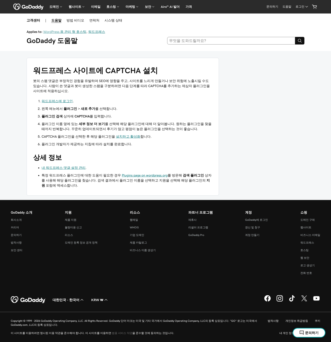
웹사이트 (305, 227)
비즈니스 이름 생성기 (143, 250)
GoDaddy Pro (196, 235)
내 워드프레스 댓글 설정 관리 (63, 167)
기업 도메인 (137, 235)
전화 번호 (306, 273)
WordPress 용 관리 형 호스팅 (64, 31)
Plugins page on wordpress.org (145, 175)
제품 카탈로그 (138, 242)
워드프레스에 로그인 (57, 101)
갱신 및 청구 (252, 227)
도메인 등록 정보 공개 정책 (81, 242)
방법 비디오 (75, 20)
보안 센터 (16, 250)
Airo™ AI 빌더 (170, 6)
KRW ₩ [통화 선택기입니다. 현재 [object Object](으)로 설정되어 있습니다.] (100, 299)
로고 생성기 (307, 265)
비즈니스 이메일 (310, 235)
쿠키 (317, 320)
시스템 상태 (113, 20)
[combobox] (231, 41)
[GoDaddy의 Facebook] (267, 301)
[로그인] (302, 7)
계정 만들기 (252, 235)
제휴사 (192, 219)
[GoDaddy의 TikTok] (292, 301)
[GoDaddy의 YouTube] (316, 301)
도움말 (56, 20)
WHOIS (134, 227)
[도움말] (287, 7)
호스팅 (304, 250)
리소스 (69, 235)
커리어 (15, 227)
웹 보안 (304, 257)
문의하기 (16, 235)
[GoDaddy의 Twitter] (304, 301)
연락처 (94, 20)
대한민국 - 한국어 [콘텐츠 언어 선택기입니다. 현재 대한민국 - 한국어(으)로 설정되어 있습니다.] (68, 299)
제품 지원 (70, 219)
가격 (189, 6)
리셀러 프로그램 (198, 227)
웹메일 (134, 219)
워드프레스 (96, 31)
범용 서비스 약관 (122, 333)
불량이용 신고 (73, 227)
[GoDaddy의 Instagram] (280, 301)
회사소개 (16, 219)
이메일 (95, 6)
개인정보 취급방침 (296, 320)
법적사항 (16, 242)
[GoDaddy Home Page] (28, 299)
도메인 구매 (307, 219)
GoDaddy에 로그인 (256, 219)
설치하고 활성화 (128, 136)
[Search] (299, 40)
